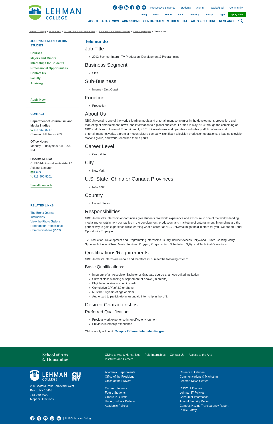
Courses (36, 53)
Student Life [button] (177, 21)
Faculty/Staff (217, 8)
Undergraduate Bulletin (120, 401)
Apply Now (237, 14)
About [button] (93, 21)
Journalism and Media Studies (114, 31)
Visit (180, 14)
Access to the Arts (200, 354)
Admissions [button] (131, 21)
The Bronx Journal (42, 212)
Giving (143, 14)
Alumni (200, 8)
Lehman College (37, 31)
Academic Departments (120, 372)
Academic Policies (117, 405)
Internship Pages (142, 31)
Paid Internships (155, 354)
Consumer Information (194, 397)
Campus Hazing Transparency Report (204, 405)
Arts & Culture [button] (203, 21)
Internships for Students (47, 63)
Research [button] (227, 21)
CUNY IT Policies (191, 388)
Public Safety (188, 410)
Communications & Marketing (199, 376)
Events (168, 14)
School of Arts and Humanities (79, 31)
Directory (194, 14)
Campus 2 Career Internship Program (140, 331)
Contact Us (38, 73)
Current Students (116, 388)
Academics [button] (110, 21)
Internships (38, 217)
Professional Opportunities (49, 68)
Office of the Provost (118, 380)
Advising (37, 83)
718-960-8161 (43, 176)
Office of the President (119, 376)
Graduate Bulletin (116, 397)
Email (37, 172)
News (156, 14)
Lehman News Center (194, 380)
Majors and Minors (43, 58)
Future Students (115, 392)
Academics (55, 31)
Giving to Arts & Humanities (122, 354)
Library (209, 14)
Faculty (36, 78)
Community (237, 8)
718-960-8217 (43, 129)
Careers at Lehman (192, 372)
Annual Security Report (195, 401)
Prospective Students (162, 8)
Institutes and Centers (119, 359)
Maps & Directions (42, 399)
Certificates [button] (153, 21)
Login (222, 14)
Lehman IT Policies (192, 392)
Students (186, 8)
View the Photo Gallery (45, 221)
